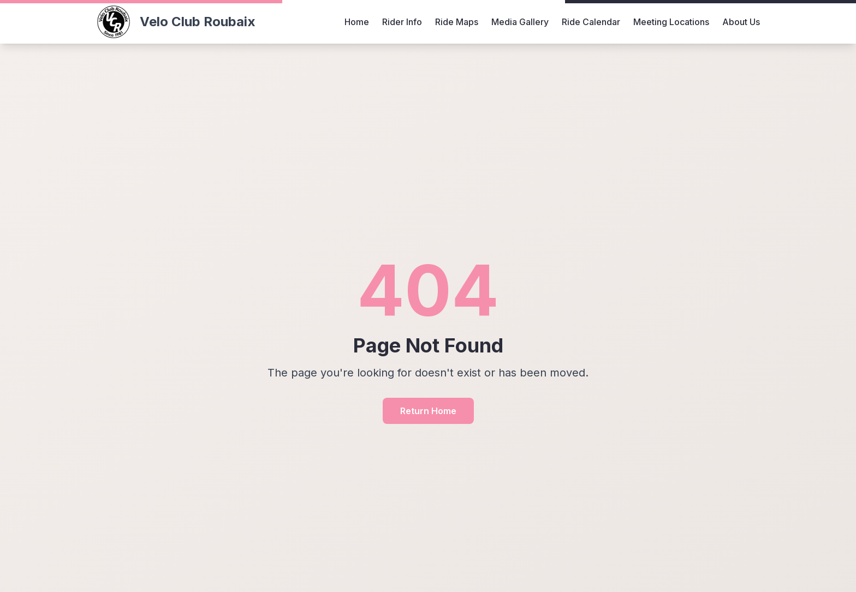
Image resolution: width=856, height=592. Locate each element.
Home (356, 21)
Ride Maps (456, 21)
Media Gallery (520, 21)
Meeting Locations (671, 21)
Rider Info (402, 21)
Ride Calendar (591, 21)
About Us (741, 21)
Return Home (428, 410)
